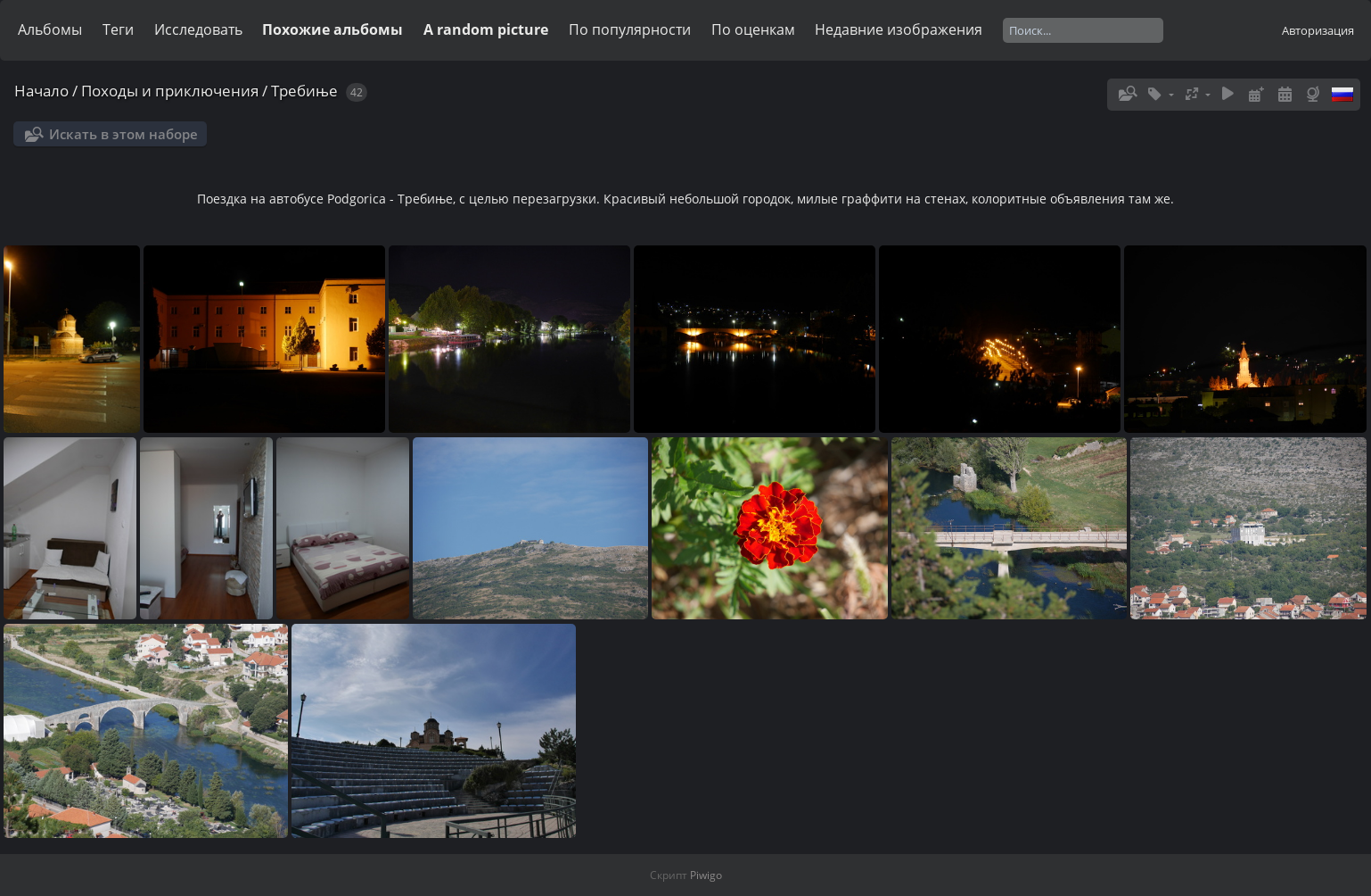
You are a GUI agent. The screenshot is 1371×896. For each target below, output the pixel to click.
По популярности (630, 29)
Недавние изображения (898, 29)
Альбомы (50, 29)
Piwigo (706, 875)
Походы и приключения (170, 90)
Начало (41, 90)
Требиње (304, 90)
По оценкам (753, 29)
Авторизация (1318, 30)
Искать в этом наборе (123, 134)
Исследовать (198, 29)
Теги (118, 29)
